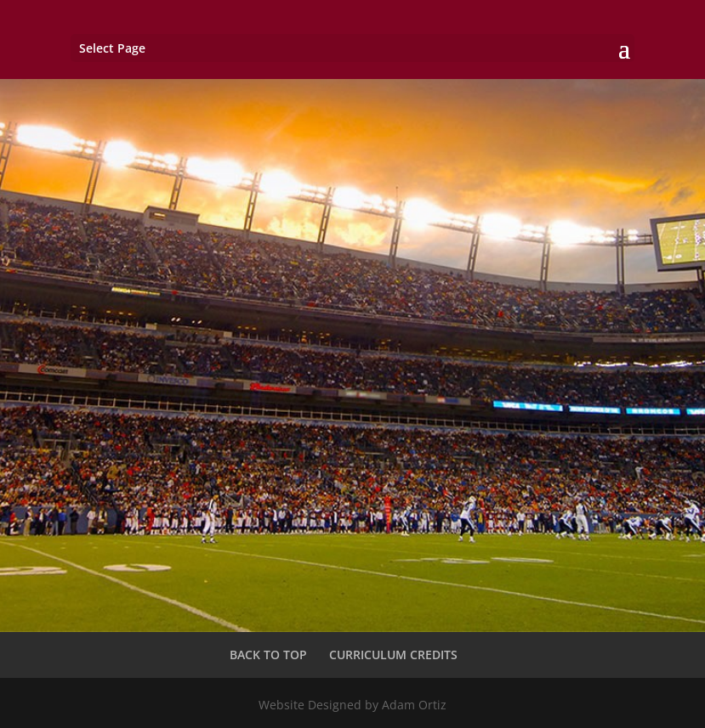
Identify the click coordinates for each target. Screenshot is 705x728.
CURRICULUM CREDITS (393, 654)
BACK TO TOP (268, 654)
